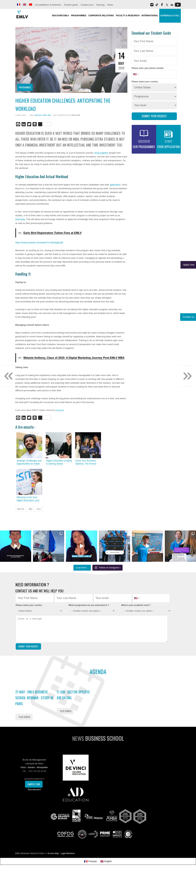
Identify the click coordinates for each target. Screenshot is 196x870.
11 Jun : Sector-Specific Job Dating (73, 694)
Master (38, 115)
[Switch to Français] (91, 861)
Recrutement (34, 789)
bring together (101, 153)
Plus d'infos (24, 717)
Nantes (31, 767)
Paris (23, 767)
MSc (49, 115)
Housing (100, 4)
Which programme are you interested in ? (88, 605)
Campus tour (87, 4)
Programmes (25, 87)
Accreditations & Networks (48, 4)
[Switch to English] (106, 861)
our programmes (144, 144)
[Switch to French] (18, 4)
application (115, 184)
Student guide (71, 4)
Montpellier (42, 767)
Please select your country (145, 81)
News (110, 4)
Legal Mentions (68, 853)
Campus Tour (33, 784)
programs (59, 410)
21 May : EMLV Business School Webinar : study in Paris (34, 697)
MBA (45, 115)
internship (20, 219)
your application (168, 144)
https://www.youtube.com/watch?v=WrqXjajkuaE (39, 242)
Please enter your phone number (148, 68)
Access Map (53, 853)
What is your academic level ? (136, 605)
